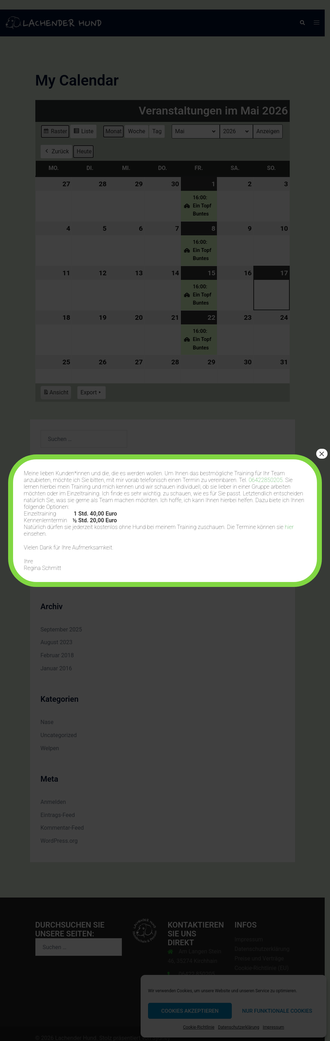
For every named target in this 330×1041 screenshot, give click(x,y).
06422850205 (266, 480)
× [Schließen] (322, 454)
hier (289, 527)
